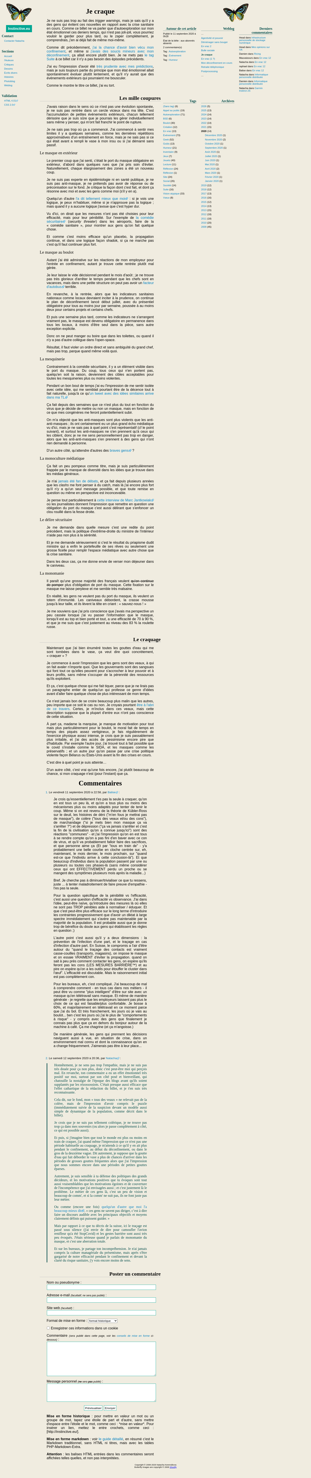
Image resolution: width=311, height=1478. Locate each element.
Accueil (8, 56)
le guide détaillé (111, 1449)
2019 (203, 185)
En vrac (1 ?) (208, 58)
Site (165, 177)
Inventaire (168, 152)
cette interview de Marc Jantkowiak (124, 500)
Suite (166, 189)
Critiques (9, 64)
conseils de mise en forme (133, 1335)
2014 (203, 206)
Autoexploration (177, 51)
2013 (203, 210)
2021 (203, 127)
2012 (203, 214)
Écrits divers (10, 73)
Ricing (257, 53)
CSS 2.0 (8, 104)
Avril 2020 (210, 168)
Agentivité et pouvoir (212, 38)
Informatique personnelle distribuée (253, 75)
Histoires (9, 77)
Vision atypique (171, 193)
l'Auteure (9, 60)
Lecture (167, 164)
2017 (203, 193)
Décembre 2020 (213, 135)
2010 (203, 222)
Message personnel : (100, 1398)
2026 (203, 106)
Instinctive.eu (19, 28)
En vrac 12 (265, 58)
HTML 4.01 (10, 100)
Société (167, 185)
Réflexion (168, 168)
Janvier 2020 (212, 181)
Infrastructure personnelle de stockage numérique (252, 40)
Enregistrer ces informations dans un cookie (82, 1328)
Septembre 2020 (214, 147)
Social (166, 181)
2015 (203, 202)
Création (167, 127)
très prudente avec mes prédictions (125, 66)
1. (47, 792)
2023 (203, 118)
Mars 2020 (210, 173)
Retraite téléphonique (212, 67)
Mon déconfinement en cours (216, 63)
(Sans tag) (168, 106)
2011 (203, 218)
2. (47, 1058)
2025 (203, 110)
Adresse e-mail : (100, 1298)
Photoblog (9, 81)
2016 (203, 197)
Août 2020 (210, 152)
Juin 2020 (210, 160)
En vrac (167, 131)
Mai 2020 (210, 164)
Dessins (8, 68)
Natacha (111, 1058)
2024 (203, 114)
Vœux (166, 197)
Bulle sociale (208, 50)
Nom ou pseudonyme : (100, 1285)
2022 (203, 123)
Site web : (100, 1310)
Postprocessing (209, 71)
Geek (166, 139)
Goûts (166, 143)
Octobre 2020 (212, 143)
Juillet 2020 (211, 156)
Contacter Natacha (14, 41)
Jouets (166, 160)
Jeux (165, 156)
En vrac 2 (206, 46)
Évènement (175, 55)
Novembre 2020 (213, 139)
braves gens (119, 450)
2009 (203, 227)
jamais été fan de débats (78, 481)
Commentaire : (100, 1358)
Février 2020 (212, 177)
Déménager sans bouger (214, 42)
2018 (203, 189)
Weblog (8, 85)
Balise (112, 792)
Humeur (173, 60)
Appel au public (171, 110)
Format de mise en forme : (82, 1320)
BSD (165, 118)
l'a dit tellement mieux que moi (100, 198)
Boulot (166, 123)
